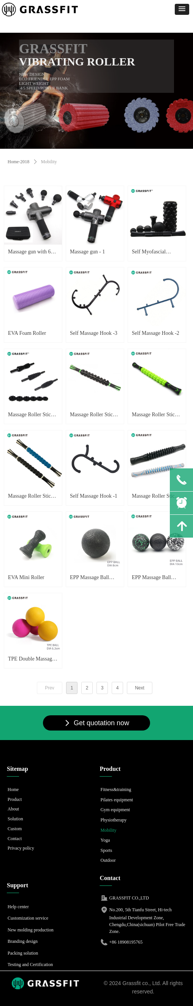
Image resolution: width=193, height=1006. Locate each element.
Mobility (49, 161)
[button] (182, 9)
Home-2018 (18, 161)
